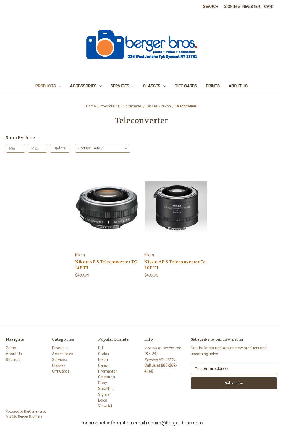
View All (105, 406)
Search (210, 6)
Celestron (106, 377)
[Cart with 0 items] (269, 7)
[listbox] (111, 148)
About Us (238, 86)
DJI (101, 348)
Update (59, 148)
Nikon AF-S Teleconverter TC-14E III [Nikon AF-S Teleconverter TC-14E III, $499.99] (106, 265)
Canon (103, 365)
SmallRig (106, 388)
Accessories (86, 86)
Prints (213, 86)
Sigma (103, 394)
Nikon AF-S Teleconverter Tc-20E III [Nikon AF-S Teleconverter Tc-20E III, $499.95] (175, 265)
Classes (154, 86)
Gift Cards (185, 86)
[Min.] (15, 148)
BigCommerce (35, 411)
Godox (103, 354)
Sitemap (13, 359)
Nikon (103, 359)
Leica (102, 400)
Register (251, 6)
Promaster (107, 371)
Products (48, 86)
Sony (102, 383)
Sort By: (84, 148)
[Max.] (37, 148)
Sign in (230, 6)
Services (122, 86)
